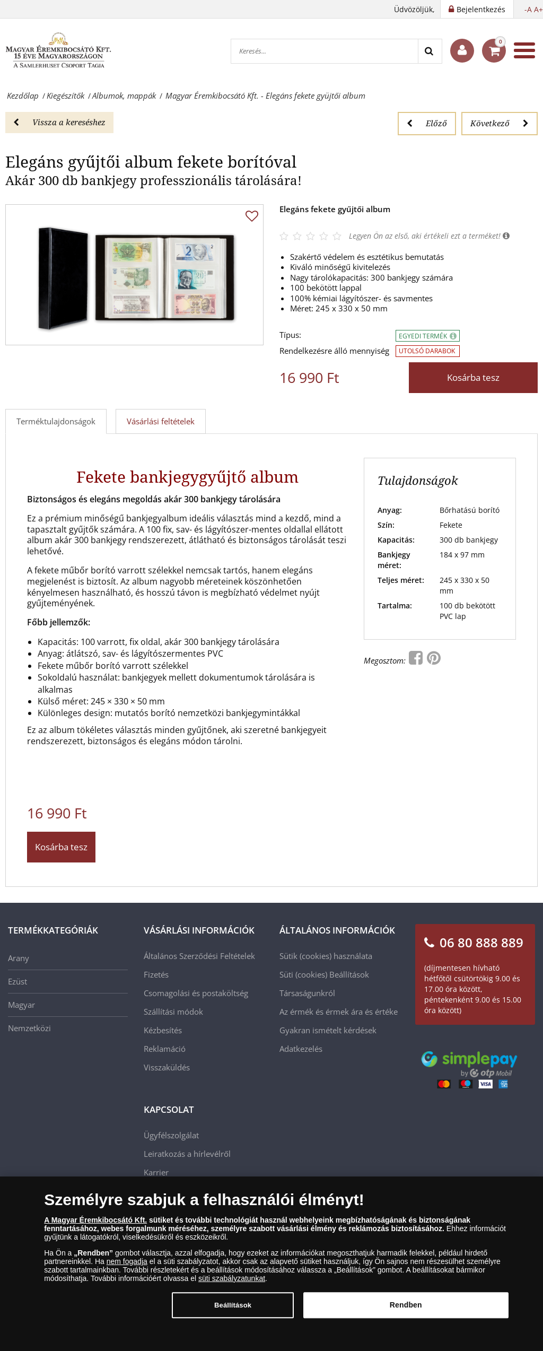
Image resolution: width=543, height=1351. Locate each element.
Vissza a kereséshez (59, 122)
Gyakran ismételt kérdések (327, 1030)
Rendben (406, 1309)
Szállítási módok (173, 1011)
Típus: (290, 335)
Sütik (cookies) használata (325, 956)
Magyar (21, 1004)
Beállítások (349, 974)
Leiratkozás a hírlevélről (187, 1153)
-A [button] (528, 9)
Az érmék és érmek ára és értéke (338, 1011)
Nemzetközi (29, 1028)
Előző (427, 123)
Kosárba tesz (473, 377)
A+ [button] (538, 9)
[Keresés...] (324, 51)
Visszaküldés (167, 1067)
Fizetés (156, 974)
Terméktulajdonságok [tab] (55, 421)
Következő (499, 123)
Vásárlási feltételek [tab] (161, 421)
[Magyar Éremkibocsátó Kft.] (58, 50)
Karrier (156, 1172)
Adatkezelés (300, 1048)
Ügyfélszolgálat (171, 1135)
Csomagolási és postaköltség (196, 993)
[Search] (430, 51)
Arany (18, 958)
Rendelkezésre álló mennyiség (334, 351)
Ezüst (17, 981)
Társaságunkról (307, 993)
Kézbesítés (163, 1030)
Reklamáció (165, 1048)
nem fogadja (127, 1265)
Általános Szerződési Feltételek (199, 956)
